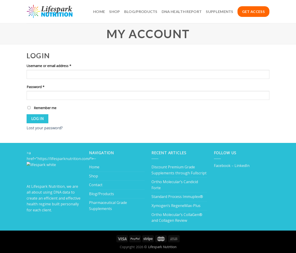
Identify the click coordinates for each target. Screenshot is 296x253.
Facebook (222, 165)
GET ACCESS (253, 11)
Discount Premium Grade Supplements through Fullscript (179, 170)
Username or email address (49, 66)
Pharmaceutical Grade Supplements (108, 205)
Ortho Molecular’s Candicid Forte (174, 184)
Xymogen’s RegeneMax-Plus (175, 205)
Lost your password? (45, 127)
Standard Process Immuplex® (177, 196)
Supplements (219, 11)
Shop (114, 11)
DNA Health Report (182, 11)
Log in (37, 118)
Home (99, 11)
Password (35, 87)
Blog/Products (140, 11)
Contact (95, 184)
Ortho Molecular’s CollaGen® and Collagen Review (176, 217)
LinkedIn (242, 165)
